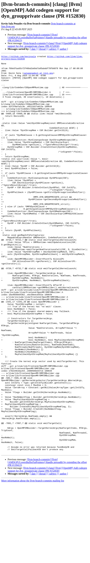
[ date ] (33, 49)
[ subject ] (53, 49)
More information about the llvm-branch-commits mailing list (32, 560)
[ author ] (63, 49)
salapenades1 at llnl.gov (38, 76)
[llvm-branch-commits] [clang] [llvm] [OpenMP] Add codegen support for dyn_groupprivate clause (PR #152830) (47, 44)
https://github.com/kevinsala (18, 56)
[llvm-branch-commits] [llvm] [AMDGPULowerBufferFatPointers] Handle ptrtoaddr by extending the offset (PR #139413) (47, 37)
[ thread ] (42, 49)
